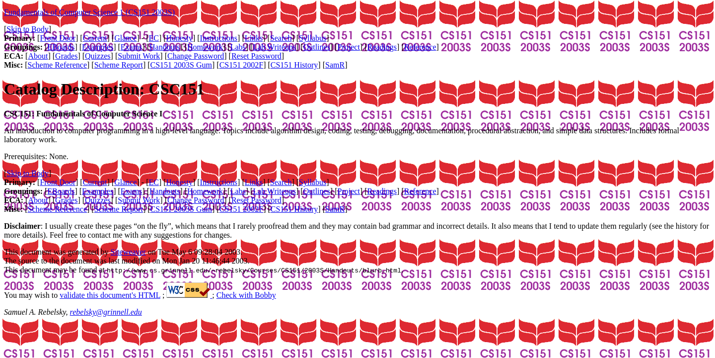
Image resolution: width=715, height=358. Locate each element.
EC (153, 38)
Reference (420, 47)
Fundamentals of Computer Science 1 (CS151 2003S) (89, 12)
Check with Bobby (246, 295)
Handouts (164, 47)
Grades (66, 56)
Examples (97, 47)
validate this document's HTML (110, 295)
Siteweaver (128, 252)
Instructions (219, 38)
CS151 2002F (241, 65)
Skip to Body (27, 29)
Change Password (195, 56)
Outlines (316, 47)
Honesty (179, 38)
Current (95, 38)
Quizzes (98, 56)
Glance (125, 38)
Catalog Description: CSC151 (104, 89)
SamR (335, 65)
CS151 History (294, 65)
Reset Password (256, 56)
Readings (382, 47)
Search (281, 38)
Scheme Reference (57, 65)
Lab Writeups (274, 47)
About (38, 56)
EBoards (60, 47)
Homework (205, 47)
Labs (238, 47)
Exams (132, 47)
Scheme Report (118, 65)
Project (349, 47)
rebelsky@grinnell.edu (106, 312)
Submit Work (139, 56)
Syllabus (312, 38)
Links (254, 38)
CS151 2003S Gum (181, 65)
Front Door (57, 38)
